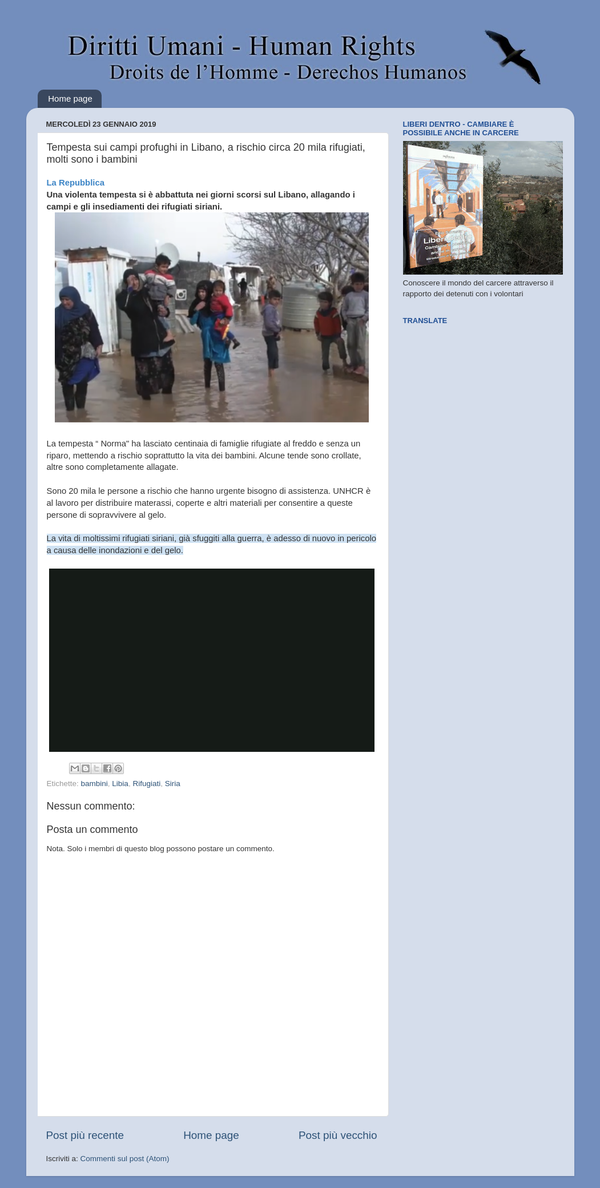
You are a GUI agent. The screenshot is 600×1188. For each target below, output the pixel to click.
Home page (70, 98)
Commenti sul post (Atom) (125, 1158)
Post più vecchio (338, 1135)
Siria (172, 783)
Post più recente (85, 1135)
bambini (94, 783)
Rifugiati (146, 783)
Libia (120, 783)
